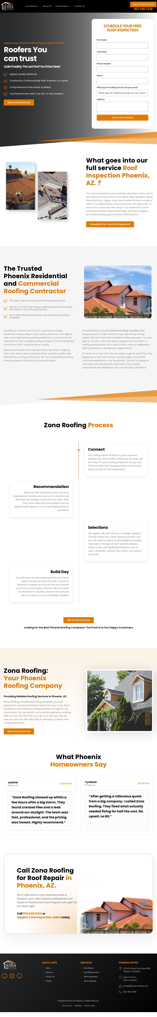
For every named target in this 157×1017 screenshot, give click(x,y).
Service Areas (62, 6)
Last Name (102, 52)
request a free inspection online (39, 921)
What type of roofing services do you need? (117, 87)
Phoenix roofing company (125, 330)
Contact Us (79, 6)
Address (101, 99)
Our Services (32, 6)
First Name (102, 40)
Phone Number (104, 63)
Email (100, 75)
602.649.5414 (32, 917)
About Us (47, 6)
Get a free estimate (122, 117)
